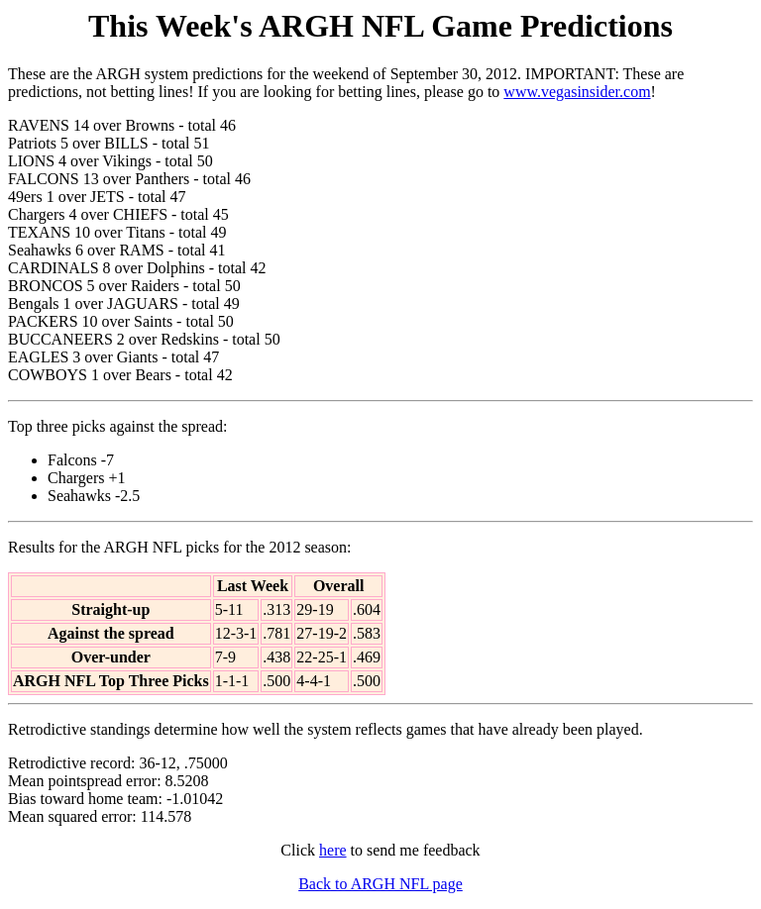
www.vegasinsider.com (576, 91)
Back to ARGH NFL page (380, 883)
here (333, 850)
